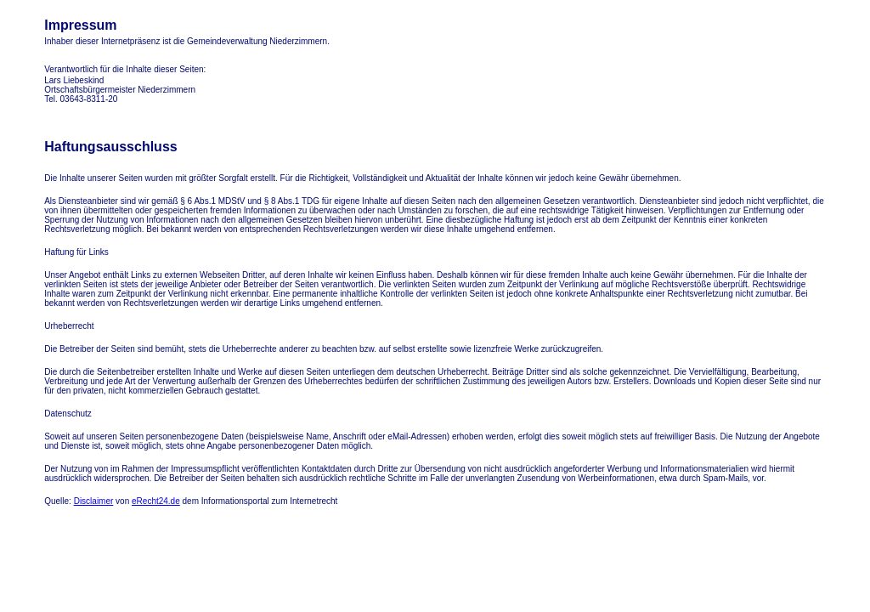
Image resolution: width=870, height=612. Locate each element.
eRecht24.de (156, 501)
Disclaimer (94, 501)
